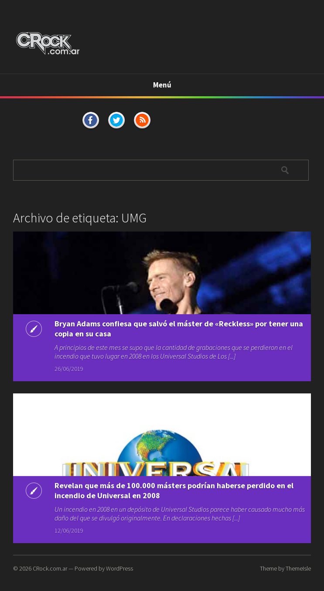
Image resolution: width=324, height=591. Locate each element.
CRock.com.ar (50, 568)
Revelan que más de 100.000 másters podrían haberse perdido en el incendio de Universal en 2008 (174, 492)
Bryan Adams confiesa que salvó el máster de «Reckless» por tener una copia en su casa (179, 329)
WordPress (119, 568)
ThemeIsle (298, 568)
